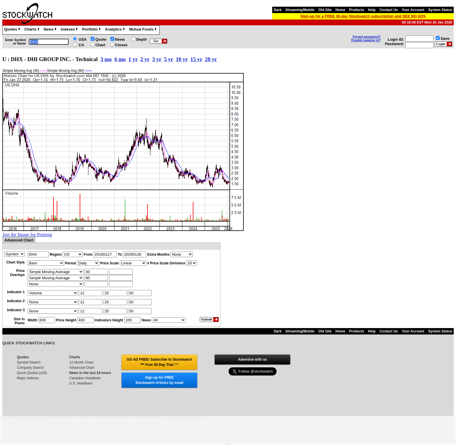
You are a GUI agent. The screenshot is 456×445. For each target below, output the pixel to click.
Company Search (30, 368)
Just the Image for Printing (27, 234)
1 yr (133, 59)
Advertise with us (252, 359)
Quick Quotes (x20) (32, 373)
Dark (278, 10)
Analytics (115, 30)
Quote (100, 39)
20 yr (211, 59)
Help (372, 10)
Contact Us (389, 10)
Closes (121, 45)
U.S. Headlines (80, 383)
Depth (141, 39)
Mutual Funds (143, 30)
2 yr (144, 59)
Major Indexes (28, 378)
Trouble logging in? (366, 40)
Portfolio (92, 30)
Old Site (325, 10)
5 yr (168, 59)
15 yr (196, 59)
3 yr (156, 59)
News (51, 30)
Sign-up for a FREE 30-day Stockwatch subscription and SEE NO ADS (363, 16)
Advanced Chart (81, 368)
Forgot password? (367, 36)
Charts (32, 30)
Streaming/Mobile (299, 10)
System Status (440, 10)
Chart (100, 45)
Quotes (13, 30)
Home (340, 10)
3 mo (106, 59)
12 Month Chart (81, 362)
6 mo (120, 59)
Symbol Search (28, 362)
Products (356, 10)
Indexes (70, 30)
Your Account (413, 10)
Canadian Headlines (85, 378)
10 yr (182, 59)
